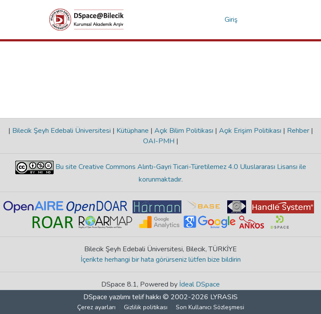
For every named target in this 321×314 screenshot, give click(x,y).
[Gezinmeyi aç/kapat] (259, 19)
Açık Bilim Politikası (184, 130)
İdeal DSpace (199, 284)
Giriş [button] (232, 19)
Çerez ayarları (96, 307)
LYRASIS (224, 297)
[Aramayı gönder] (203, 19)
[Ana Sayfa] (86, 19)
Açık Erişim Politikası (250, 130)
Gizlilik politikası (145, 307)
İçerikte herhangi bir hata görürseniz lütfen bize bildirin (161, 259)
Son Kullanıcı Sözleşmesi (210, 307)
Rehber (298, 130)
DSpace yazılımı (106, 297)
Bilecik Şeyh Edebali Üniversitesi (61, 130)
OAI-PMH (159, 141)
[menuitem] (216, 19)
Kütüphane (132, 130)
